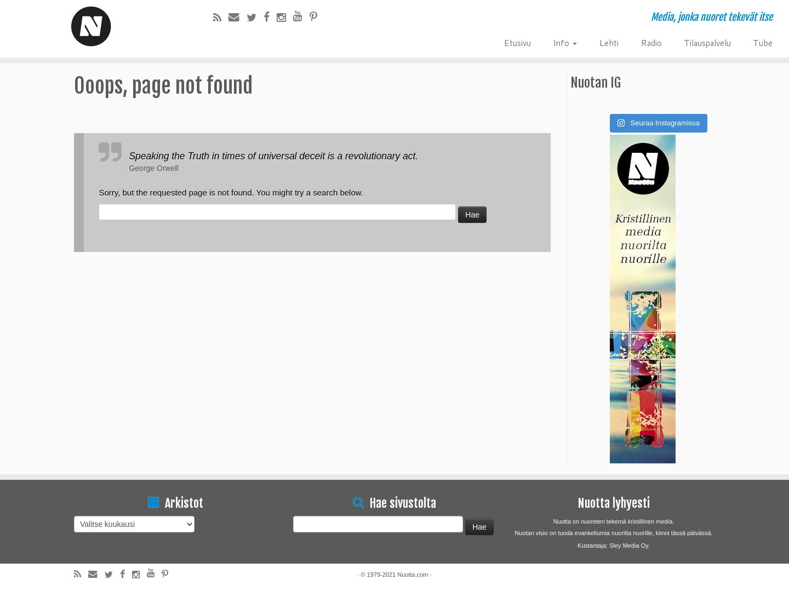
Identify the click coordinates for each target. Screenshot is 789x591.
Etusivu (517, 42)
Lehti (609, 42)
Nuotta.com (412, 574)
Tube (763, 42)
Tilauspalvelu (707, 42)
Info (565, 42)
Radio (651, 42)
